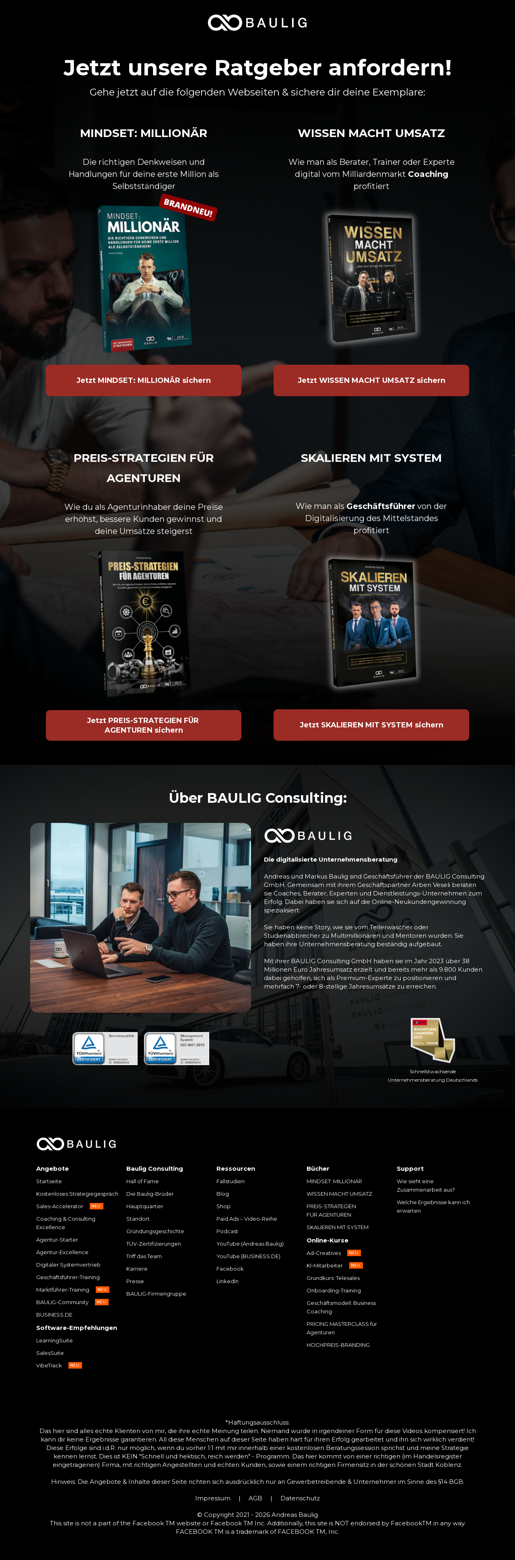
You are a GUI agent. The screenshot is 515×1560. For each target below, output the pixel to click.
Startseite (49, 1181)
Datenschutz (300, 1498)
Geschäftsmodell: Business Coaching (341, 1307)
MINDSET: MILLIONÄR (334, 1181)
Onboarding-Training (334, 1290)
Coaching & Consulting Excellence (65, 1222)
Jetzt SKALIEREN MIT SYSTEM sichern (371, 725)
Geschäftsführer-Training (68, 1277)
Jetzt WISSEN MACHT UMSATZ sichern (371, 380)
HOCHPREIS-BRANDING (338, 1345)
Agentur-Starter (57, 1239)
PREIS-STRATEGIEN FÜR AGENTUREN (332, 1210)
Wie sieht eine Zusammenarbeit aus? (426, 1185)
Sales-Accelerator (59, 1206)
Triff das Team (144, 1256)
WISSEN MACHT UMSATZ (339, 1193)
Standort (138, 1218)
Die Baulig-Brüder (150, 1193)
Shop (223, 1206)
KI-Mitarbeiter (325, 1265)
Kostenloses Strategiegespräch (77, 1193)
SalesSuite (50, 1353)
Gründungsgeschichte (155, 1231)
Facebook (230, 1268)
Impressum (213, 1498)
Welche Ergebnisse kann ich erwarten (433, 1206)
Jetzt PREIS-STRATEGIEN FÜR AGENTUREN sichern (144, 725)
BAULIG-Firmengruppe (156, 1293)
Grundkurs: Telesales (333, 1278)
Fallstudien (230, 1181)
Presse (135, 1281)
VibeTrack (49, 1365)
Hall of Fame (142, 1181)
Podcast (227, 1231)
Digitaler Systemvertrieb (68, 1264)
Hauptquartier (144, 1206)
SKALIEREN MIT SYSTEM (338, 1227)
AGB (255, 1498)
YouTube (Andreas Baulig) (250, 1243)
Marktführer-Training (62, 1289)
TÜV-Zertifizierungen (153, 1243)
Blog (222, 1193)
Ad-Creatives (324, 1253)
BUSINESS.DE (54, 1314)
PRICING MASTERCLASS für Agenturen (342, 1328)
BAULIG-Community (62, 1302)
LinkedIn (227, 1281)
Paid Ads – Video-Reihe (246, 1218)
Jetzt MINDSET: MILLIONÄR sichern (143, 380)
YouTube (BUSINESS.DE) (248, 1256)
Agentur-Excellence (62, 1252)
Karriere (137, 1268)
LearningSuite (54, 1340)
